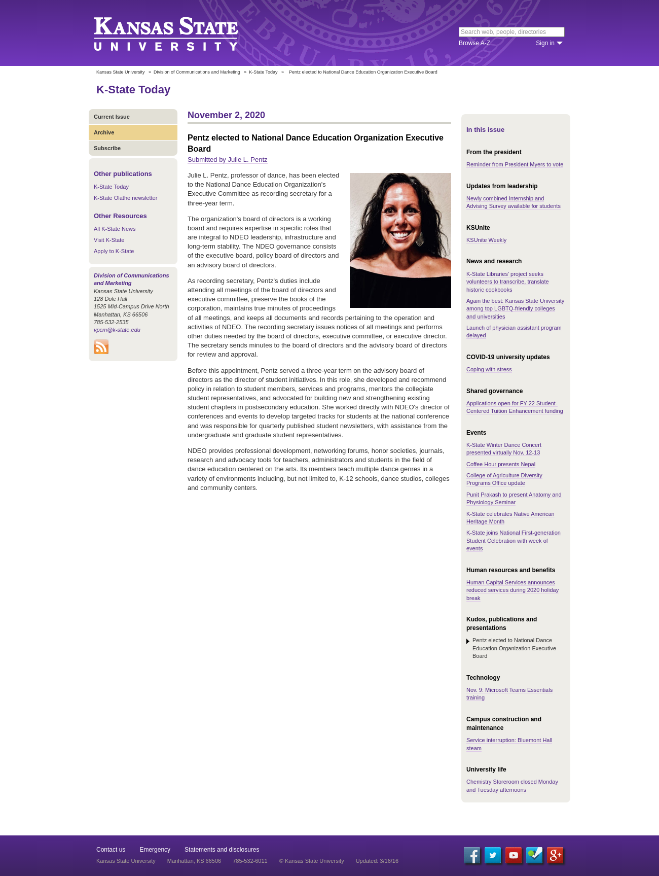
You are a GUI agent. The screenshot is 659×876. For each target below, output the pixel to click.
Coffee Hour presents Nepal (500, 464)
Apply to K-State (114, 251)
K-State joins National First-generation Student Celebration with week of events (513, 540)
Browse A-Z (474, 43)
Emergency (154, 849)
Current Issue (112, 117)
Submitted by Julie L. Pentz (228, 159)
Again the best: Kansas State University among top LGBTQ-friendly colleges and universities (515, 309)
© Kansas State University (311, 861)
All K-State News (115, 229)
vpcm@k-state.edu (117, 330)
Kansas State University (178, 33)
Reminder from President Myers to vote (514, 164)
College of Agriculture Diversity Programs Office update (504, 479)
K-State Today (263, 72)
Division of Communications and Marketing (197, 72)
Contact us (110, 849)
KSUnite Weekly (486, 240)
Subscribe (107, 148)
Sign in (545, 43)
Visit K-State (109, 240)
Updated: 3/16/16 (377, 861)
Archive (104, 132)
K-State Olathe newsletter (125, 198)
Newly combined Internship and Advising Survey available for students (513, 202)
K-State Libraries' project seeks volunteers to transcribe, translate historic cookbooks (507, 282)
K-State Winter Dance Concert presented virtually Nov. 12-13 (503, 448)
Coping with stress (489, 369)
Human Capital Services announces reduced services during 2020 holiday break (512, 590)
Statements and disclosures (222, 849)
